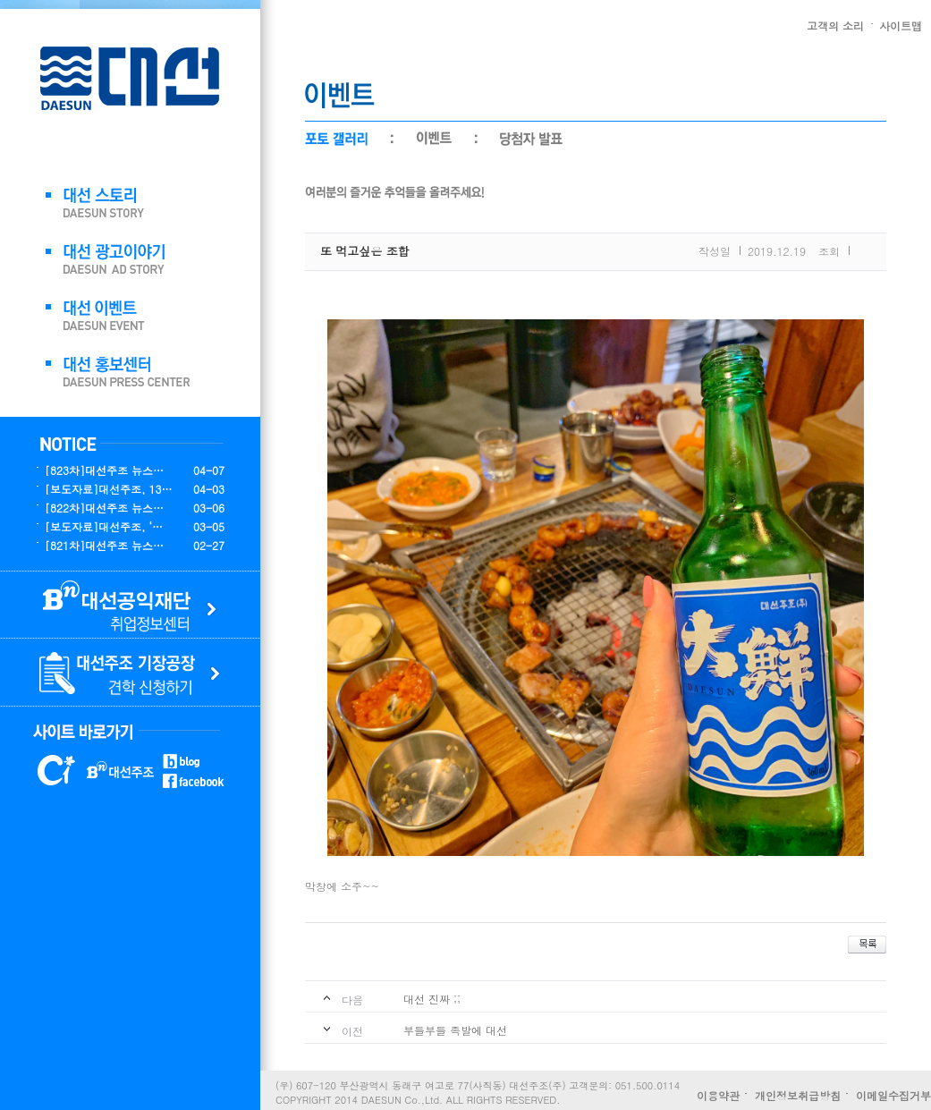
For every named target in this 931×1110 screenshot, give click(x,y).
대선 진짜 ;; (432, 998)
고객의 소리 (835, 25)
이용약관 (718, 1095)
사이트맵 (900, 25)
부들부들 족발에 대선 (455, 1030)
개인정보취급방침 (798, 1095)
